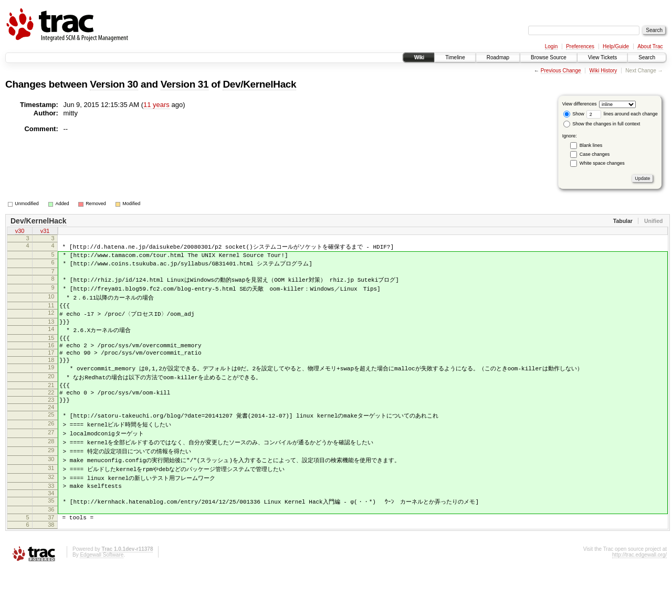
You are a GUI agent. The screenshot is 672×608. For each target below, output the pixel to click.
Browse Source (548, 57)
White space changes (602, 163)
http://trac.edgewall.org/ (639, 594)
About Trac (650, 46)
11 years (156, 105)
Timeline (455, 57)
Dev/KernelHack (259, 84)
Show (573, 113)
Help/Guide (616, 46)
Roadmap (498, 57)
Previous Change (561, 70)
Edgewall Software (101, 594)
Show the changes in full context (601, 123)
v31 (45, 232)
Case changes (595, 154)
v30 (20, 232)
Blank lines (591, 145)
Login (551, 46)
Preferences (580, 46)
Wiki (419, 57)
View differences (579, 103)
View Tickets (602, 57)
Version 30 (114, 84)
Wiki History (603, 70)
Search (646, 57)
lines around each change (622, 113)
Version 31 (185, 84)
